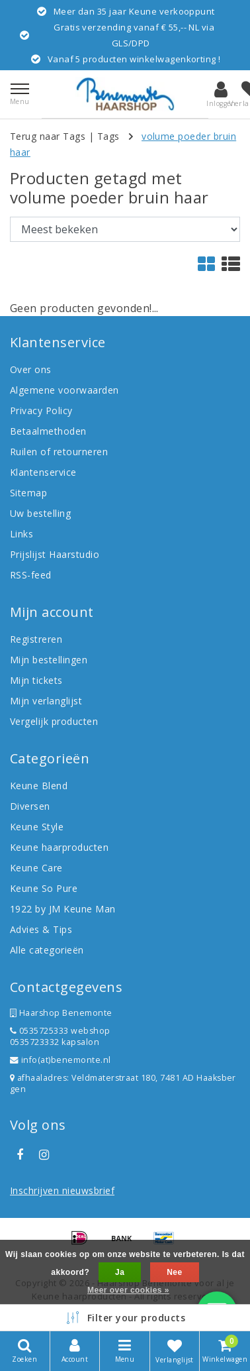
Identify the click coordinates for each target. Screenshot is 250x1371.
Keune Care (36, 867)
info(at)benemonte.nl (60, 1060)
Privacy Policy (41, 410)
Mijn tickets (36, 680)
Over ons (31, 369)
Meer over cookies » (128, 1290)
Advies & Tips (41, 929)
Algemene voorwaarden (64, 390)
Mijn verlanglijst (46, 700)
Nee (174, 1272)
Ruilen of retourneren (59, 451)
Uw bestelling (40, 513)
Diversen (30, 806)
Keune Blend (38, 785)
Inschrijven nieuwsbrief (62, 1190)
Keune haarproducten (59, 847)
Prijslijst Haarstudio (54, 554)
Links (21, 533)
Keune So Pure (43, 888)
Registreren (36, 639)
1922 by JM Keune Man (63, 909)
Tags (108, 136)
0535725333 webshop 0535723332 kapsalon (60, 1036)
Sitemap (28, 492)
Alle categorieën (47, 950)
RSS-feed (31, 575)
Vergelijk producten (54, 721)
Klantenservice (43, 472)
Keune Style (36, 826)
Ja (119, 1272)
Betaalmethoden (48, 431)
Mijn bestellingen (48, 659)
